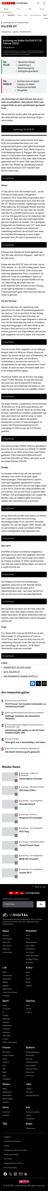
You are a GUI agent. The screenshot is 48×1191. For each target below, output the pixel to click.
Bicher (28, 982)
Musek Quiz (30, 1055)
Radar (5, 1089)
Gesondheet (7, 979)
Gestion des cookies (11, 1154)
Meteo (6, 1084)
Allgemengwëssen (32, 1052)
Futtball (5, 1015)
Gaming (30, 1001)
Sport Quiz (30, 1076)
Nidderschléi (7, 1092)
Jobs (28, 1084)
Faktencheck (7, 952)
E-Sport (5, 1039)
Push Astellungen (10, 1168)
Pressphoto (7, 1079)
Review (28, 1009)
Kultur (29, 967)
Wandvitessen (8, 1099)
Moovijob (29, 1092)
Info (28, 1107)
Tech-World (7, 946)
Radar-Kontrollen (32, 956)
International (7, 939)
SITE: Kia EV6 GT (12, 672)
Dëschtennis (7, 1025)
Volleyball (6, 1029)
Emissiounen (30, 1128)
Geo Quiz (29, 1059)
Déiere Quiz (30, 1072)
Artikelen (6, 1115)
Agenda (28, 986)
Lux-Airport (30, 952)
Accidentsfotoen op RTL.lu (13, 1163)
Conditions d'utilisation (12, 1141)
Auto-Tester (30, 946)
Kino (27, 975)
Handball (6, 1022)
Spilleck (30, 1047)
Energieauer (30, 1119)
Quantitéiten (7, 1095)
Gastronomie (7, 975)
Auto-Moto (7, 1036)
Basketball (6, 1019)
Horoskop (6, 996)
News (20, 15)
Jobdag (28, 1089)
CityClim (6, 1102)
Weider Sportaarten (10, 1042)
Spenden (6, 986)
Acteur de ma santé (10, 992)
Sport (6, 1001)
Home (6, 9)
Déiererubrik (7, 989)
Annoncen (29, 962)
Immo (6, 1107)
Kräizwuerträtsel (32, 1062)
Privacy (6, 1146)
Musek (28, 979)
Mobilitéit (11, 15)
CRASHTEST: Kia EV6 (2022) (17, 667)
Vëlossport (6, 1032)
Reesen (5, 982)
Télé (29, 9)
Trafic (26, 15)
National (6, 935)
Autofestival (30, 949)
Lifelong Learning (32, 1095)
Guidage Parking (32, 959)
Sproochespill (31, 1066)
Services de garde (32, 1112)
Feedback (7, 1137)
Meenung (6, 949)
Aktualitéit (6, 1052)
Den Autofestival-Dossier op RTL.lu (20, 676)
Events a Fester (8, 1055)
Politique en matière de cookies (15, 1150)
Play (18, 9)
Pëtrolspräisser (35, 15)
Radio (42, 9)
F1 (3, 1012)
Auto (4, 1066)
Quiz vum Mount (32, 1069)
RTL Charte (8, 1159)
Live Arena (6, 1009)
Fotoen (6, 1047)
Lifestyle (6, 1062)
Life (5, 967)
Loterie (28, 1115)
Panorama (6, 942)
